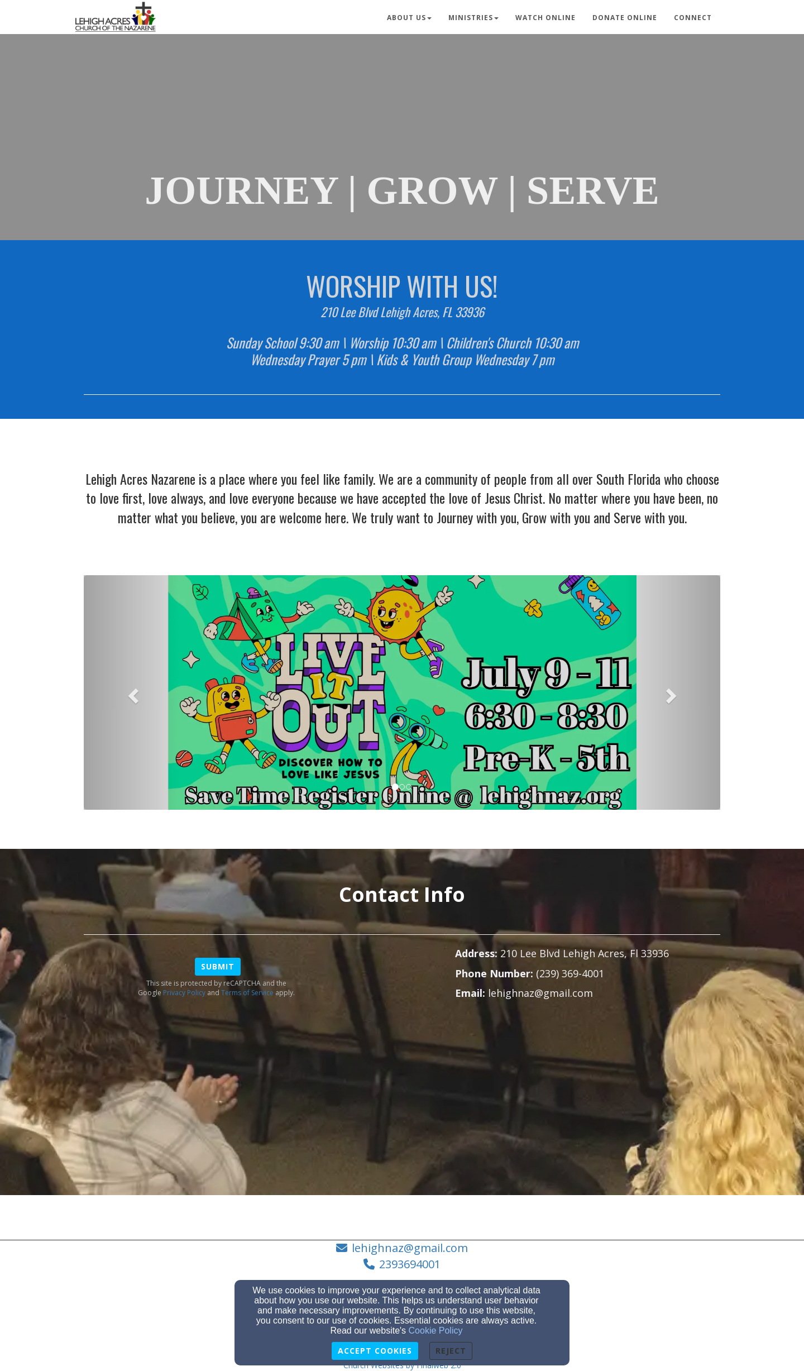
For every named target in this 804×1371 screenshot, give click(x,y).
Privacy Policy (184, 992)
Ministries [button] (473, 17)
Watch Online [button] (545, 17)
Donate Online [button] (624, 17)
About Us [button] (409, 17)
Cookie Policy (436, 1330)
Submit (217, 966)
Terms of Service (247, 992)
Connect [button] (693, 17)
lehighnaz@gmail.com (410, 1247)
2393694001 (410, 1264)
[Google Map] (587, 1097)
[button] (131, 692)
